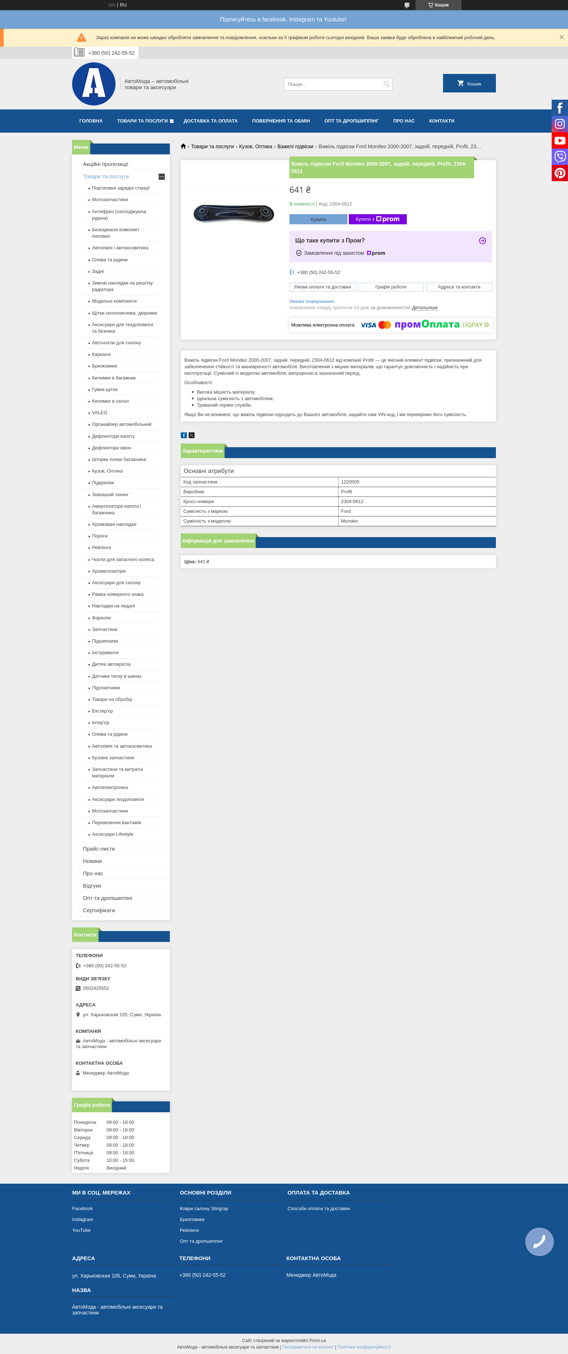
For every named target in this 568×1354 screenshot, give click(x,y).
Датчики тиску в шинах (117, 676)
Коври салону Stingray (204, 1208)
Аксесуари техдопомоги (118, 799)
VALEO (99, 412)
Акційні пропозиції (105, 164)
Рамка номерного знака (117, 594)
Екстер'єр (102, 711)
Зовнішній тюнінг (110, 494)
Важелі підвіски (295, 146)
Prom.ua (318, 1340)
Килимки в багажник (114, 378)
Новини (92, 861)
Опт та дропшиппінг (352, 121)
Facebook (82, 1208)
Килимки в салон (110, 401)
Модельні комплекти (114, 301)
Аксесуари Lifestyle (112, 834)
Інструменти (105, 652)
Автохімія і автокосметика (120, 247)
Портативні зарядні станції (121, 188)
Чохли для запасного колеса (123, 559)
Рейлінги (101, 547)
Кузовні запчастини (113, 757)
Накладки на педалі (113, 606)
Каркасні (101, 354)
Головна (91, 121)
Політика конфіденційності (364, 1347)
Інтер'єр (100, 722)
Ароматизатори (109, 571)
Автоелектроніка (110, 787)
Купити (318, 219)
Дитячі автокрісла (111, 664)
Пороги (100, 536)
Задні (98, 271)
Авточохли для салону (116, 342)
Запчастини (104, 629)
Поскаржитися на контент (308, 1347)
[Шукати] (386, 84)
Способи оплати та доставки (319, 1208)
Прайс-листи (99, 849)
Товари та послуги (142, 121)
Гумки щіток (104, 389)
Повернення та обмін (281, 121)
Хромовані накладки (114, 524)
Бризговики (192, 1219)
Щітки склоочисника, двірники (124, 313)
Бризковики (104, 366)
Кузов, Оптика (255, 146)
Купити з (378, 219)
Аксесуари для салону (116, 582)
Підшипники (105, 641)
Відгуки (92, 885)
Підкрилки (103, 482)
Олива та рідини (110, 259)
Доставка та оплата (211, 121)
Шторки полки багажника (119, 459)
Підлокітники (106, 687)
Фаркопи (101, 617)
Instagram (82, 1219)
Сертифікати (99, 910)
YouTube (81, 1230)
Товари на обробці (112, 699)
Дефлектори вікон (111, 447)
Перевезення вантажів (116, 822)
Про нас (404, 121)
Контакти (442, 121)
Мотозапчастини (110, 199)
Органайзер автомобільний (121, 424)
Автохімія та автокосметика (122, 746)
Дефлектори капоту (113, 436)
